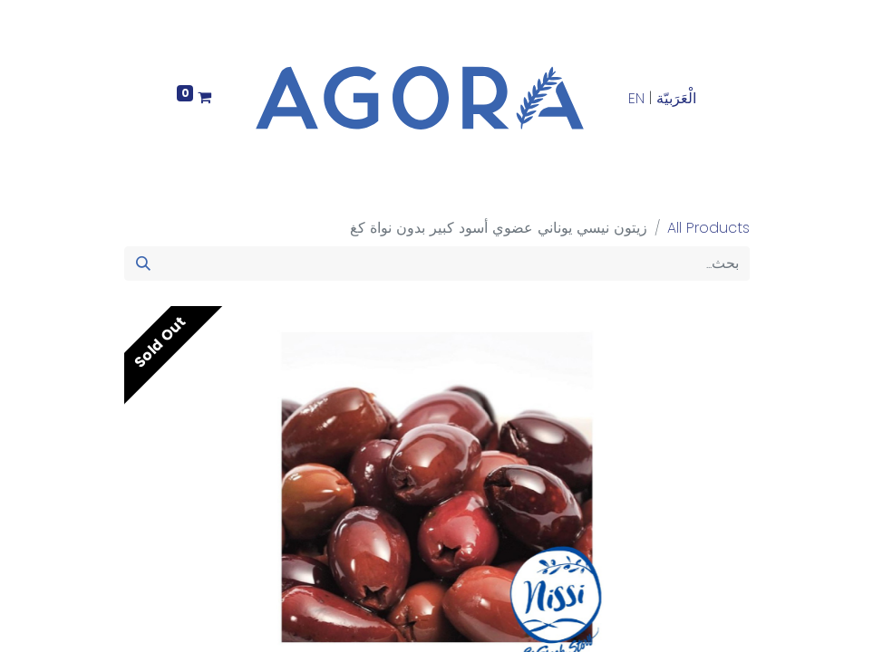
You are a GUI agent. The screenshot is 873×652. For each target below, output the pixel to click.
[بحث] (143, 263)
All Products (708, 227)
